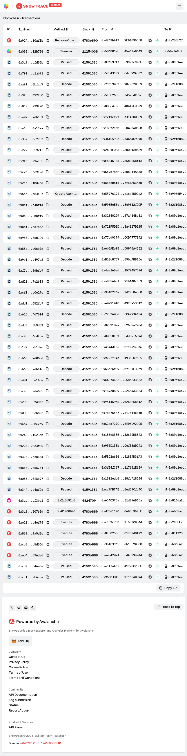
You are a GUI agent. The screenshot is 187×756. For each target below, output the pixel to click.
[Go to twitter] (12, 608)
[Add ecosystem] (20, 641)
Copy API (168, 588)
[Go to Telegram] (19, 608)
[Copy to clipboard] (47, 40)
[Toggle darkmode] (33, 608)
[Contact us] (26, 608)
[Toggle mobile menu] (179, 6)
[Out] (157, 40)
